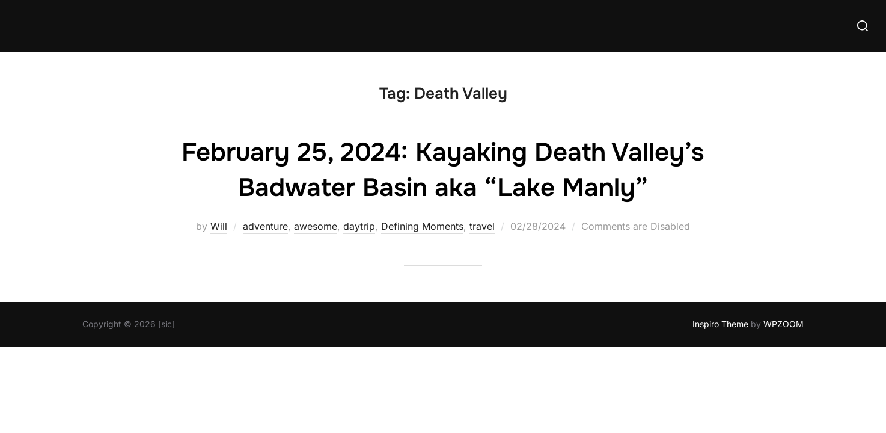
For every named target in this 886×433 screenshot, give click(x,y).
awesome (315, 226)
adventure (265, 226)
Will (218, 226)
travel (482, 226)
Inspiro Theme (720, 324)
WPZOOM (783, 324)
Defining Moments (422, 226)
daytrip (359, 226)
